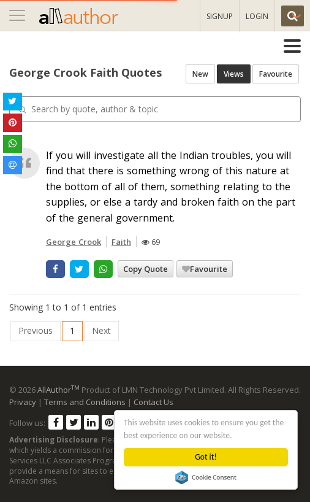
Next (101, 330)
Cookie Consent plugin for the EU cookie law (205, 477)
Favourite (275, 74)
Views (234, 74)
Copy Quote (145, 268)
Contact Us (153, 401)
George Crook (73, 241)
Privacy (22, 401)
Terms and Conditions (85, 401)
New (200, 74)
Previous (35, 330)
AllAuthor (58, 389)
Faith (121, 241)
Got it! (205, 457)
